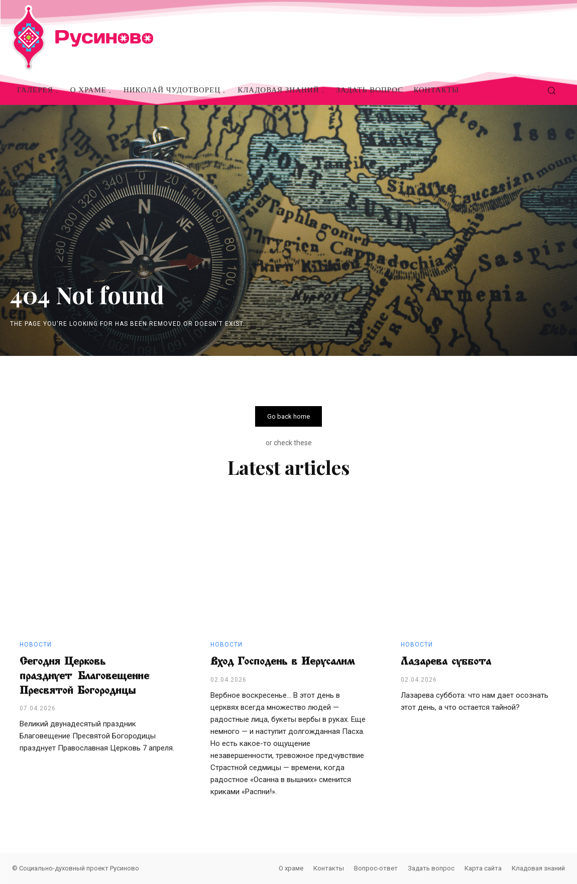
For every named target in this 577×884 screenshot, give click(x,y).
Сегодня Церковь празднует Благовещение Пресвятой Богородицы (84, 676)
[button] (551, 90)
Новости (36, 645)
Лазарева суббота (446, 661)
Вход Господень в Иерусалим (282, 661)
